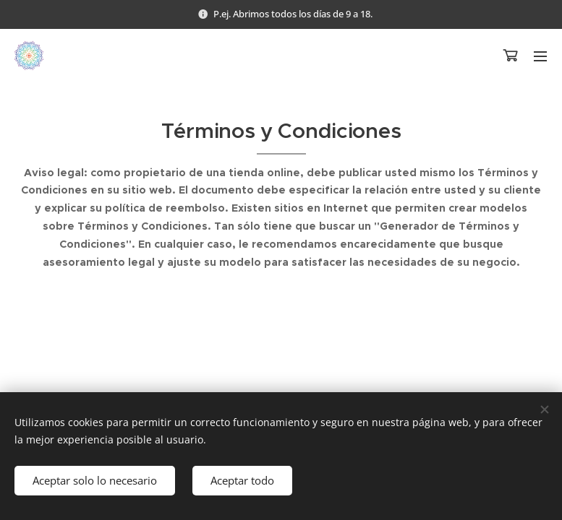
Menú (540, 56)
